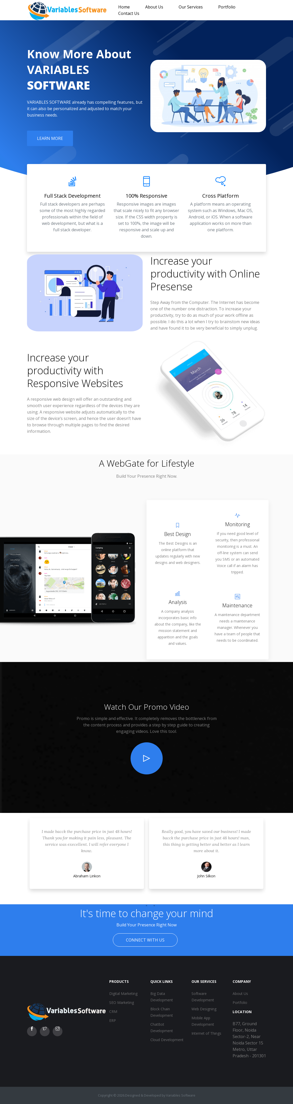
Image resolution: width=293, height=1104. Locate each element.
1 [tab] (138, 905)
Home (124, 7)
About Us (154, 7)
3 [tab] (154, 905)
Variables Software (180, 1095)
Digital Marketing (123, 993)
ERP (112, 1020)
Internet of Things (206, 1033)
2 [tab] (146, 905)
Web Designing (203, 1008)
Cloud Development (167, 1039)
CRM (113, 1011)
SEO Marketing (121, 1002)
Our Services (191, 7)
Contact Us (128, 13)
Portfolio (226, 7)
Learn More (50, 138)
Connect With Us (145, 940)
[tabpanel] (86, 858)
